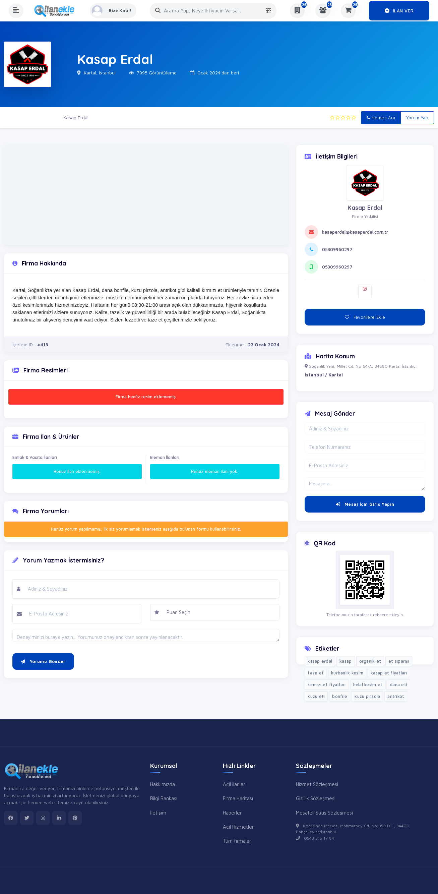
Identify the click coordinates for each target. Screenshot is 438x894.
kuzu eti (316, 696)
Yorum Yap (417, 117)
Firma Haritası (238, 798)
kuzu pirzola (367, 696)
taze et (316, 672)
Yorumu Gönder (43, 661)
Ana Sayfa (15, 117)
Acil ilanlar (234, 784)
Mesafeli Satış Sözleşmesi (324, 813)
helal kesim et (368, 684)
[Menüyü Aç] (16, 10)
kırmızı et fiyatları (327, 684)
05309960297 (337, 249)
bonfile (339, 696)
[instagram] (43, 818)
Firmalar (44, 117)
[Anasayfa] (57, 10)
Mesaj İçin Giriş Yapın (365, 504)
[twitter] (27, 818)
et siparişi (398, 661)
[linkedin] (59, 818)
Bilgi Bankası (163, 798)
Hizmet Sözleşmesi (317, 784)
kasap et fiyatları (389, 672)
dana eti (398, 684)
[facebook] (10, 818)
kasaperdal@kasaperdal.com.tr (355, 232)
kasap (345, 661)
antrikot (395, 696)
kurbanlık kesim (347, 672)
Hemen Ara (381, 117)
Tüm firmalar (237, 841)
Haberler (232, 813)
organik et (370, 661)
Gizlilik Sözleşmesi (315, 798)
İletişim (158, 813)
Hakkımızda (162, 784)
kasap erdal (320, 661)
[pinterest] (75, 818)
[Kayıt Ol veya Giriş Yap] (113, 10)
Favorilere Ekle (365, 317)
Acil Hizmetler (238, 827)
